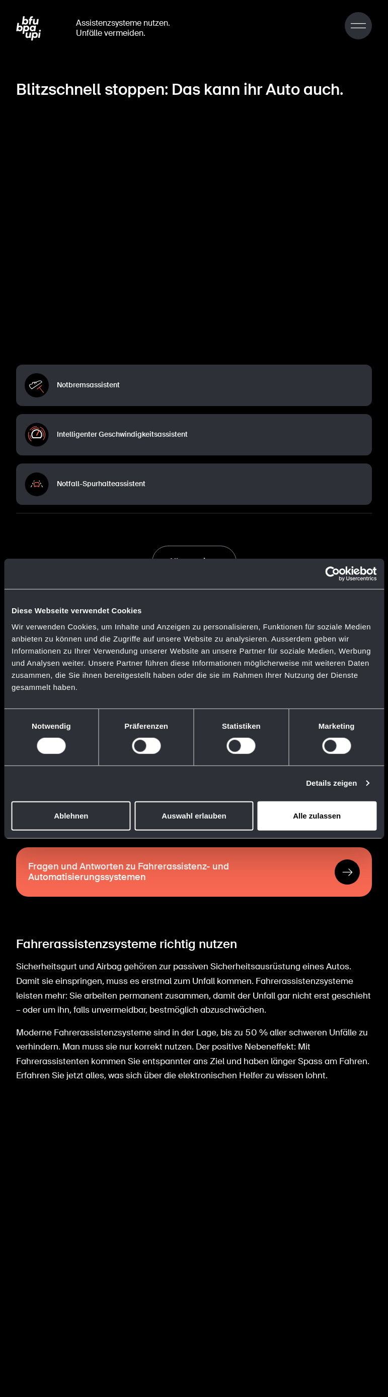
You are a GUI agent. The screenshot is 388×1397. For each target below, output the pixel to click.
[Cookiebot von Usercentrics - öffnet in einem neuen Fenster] (332, 573)
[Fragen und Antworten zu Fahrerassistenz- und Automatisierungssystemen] (193, 869)
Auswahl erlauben (194, 815)
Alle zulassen (317, 815)
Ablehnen (71, 815)
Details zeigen (331, 783)
